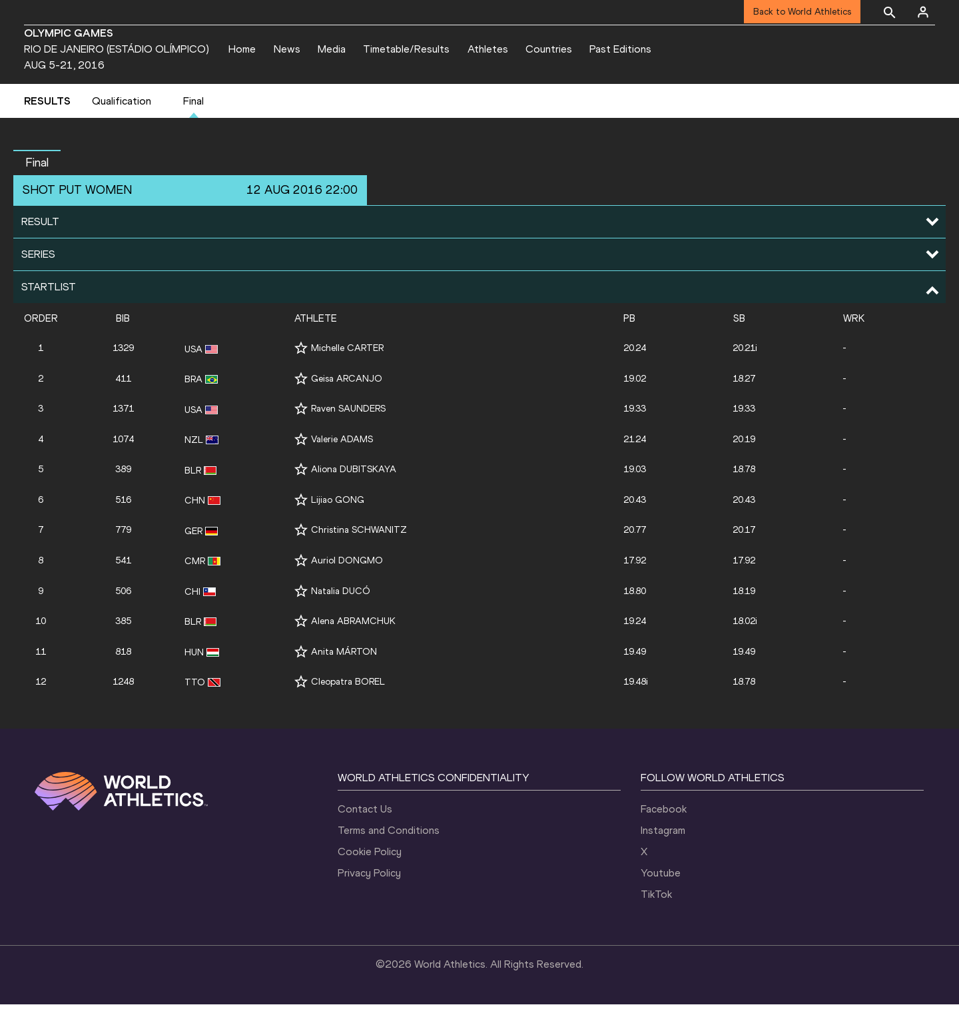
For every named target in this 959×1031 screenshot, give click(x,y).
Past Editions (620, 49)
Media (332, 49)
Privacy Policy (369, 899)
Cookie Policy (370, 878)
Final (193, 127)
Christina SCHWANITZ (359, 557)
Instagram (663, 857)
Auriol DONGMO (347, 587)
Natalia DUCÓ (340, 617)
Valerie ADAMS (342, 466)
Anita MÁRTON (344, 678)
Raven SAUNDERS (348, 436)
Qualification (121, 127)
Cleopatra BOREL (348, 708)
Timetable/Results (406, 49)
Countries (548, 49)
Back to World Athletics (802, 11)
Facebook (664, 835)
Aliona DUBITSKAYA (353, 496)
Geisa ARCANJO (346, 405)
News (287, 49)
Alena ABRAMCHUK (353, 647)
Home (242, 49)
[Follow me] (301, 375)
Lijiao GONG (337, 526)
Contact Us (365, 835)
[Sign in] (923, 12)
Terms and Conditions (389, 857)
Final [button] (37, 189)
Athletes (488, 49)
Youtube (661, 899)
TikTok (656, 920)
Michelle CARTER (347, 375)
